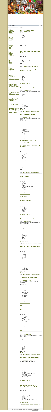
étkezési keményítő (39, 274)
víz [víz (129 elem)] (17, 112)
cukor (31, 48)
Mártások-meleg (11, 52)
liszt (33, 48)
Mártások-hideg (11, 51)
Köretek (10, 47)
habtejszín (39, 243)
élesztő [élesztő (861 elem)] (15, 113)
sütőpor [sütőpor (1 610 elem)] (15, 110)
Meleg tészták (11, 53)
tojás (37, 48)
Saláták (10, 61)
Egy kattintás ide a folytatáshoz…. (25, 64)
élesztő (32, 404)
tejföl (37, 172)
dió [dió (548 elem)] (13, 104)
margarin (37, 111)
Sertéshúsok (10, 63)
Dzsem (10, 36)
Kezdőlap (10, 25)
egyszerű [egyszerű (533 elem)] (16, 104)
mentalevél (35, 66)
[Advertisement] (25, 19)
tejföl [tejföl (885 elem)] (9, 112)
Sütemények (27, 48)
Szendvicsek (10, 68)
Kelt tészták (27, 404)
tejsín (27, 142)
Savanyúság (10, 62)
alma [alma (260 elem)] (9, 103)
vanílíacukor (39, 48)
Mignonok (10, 54)
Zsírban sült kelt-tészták (12, 76)
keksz (40, 243)
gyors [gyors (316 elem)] (14, 105)
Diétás (26, 274)
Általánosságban (11, 30)
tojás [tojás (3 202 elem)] (13, 112)
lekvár (35, 354)
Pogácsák (10, 59)
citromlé (31, 354)
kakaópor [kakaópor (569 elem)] (10, 106)
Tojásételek (10, 70)
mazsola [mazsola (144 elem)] (15, 108)
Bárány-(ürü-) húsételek (12, 31)
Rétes (10, 60)
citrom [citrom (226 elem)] (18, 103)
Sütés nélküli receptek (12, 66)
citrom (30, 66)
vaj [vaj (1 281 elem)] (16, 112)
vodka (37, 66)
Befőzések (23, 66)
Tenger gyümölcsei (11, 69)
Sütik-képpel (13, 25)
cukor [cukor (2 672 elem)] (12, 104)
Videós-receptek (11, 75)
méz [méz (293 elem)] (9, 109)
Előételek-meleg (11, 38)
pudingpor (21, 142)
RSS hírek (18, 409)
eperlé (35, 404)
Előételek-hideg (11, 37)
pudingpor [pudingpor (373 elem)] (14, 109)
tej (36, 48)
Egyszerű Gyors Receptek (17, 1)
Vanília (10, 74)
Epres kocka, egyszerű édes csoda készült (29, 333)
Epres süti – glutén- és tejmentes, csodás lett (30, 246)
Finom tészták (11, 39)
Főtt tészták (10, 40)
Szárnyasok (10, 67)
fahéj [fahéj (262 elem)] (9, 105)
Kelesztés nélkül (11, 45)
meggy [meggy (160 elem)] (16, 108)
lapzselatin (21, 196)
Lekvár (10, 48)
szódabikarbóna (24, 142)
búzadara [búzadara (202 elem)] (16, 103)
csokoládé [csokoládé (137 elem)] (9, 104)
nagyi (29, 31)
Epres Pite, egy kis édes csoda (27, 30)
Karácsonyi (10, 44)
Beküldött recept (24, 48)
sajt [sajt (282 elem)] (16, 109)
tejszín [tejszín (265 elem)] (11, 112)
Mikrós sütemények (11, 55)
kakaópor (34, 111)
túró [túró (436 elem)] (15, 112)
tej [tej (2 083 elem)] (18, 110)
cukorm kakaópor (34, 274)
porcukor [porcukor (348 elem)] (12, 109)
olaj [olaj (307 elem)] (10, 109)
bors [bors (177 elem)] (12, 103)
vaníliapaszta (25, 196)
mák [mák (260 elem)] (18, 108)
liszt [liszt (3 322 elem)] (9, 108)
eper (32, 48)
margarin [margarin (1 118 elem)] (12, 108)
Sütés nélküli (30, 243)
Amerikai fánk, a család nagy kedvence (14, 98)
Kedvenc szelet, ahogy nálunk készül (14, 79)
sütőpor (35, 48)
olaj (38, 111)
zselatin (21, 305)
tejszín (39, 354)
